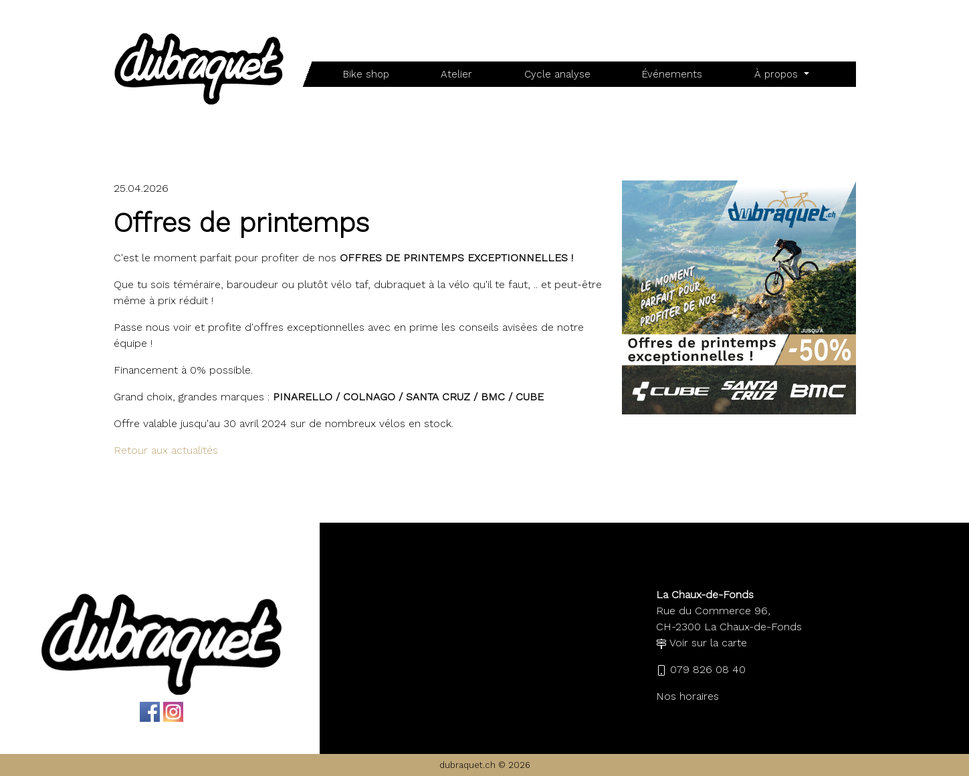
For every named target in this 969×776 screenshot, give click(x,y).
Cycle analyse (557, 74)
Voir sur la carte (701, 642)
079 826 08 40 (701, 669)
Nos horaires (687, 696)
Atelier (456, 74)
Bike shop (366, 74)
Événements (672, 74)
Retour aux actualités (166, 450)
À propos (777, 74)
